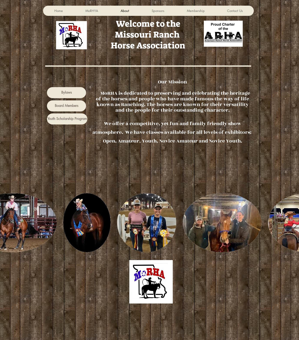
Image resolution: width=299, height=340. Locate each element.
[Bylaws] (66, 92)
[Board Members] (66, 105)
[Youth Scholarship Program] (67, 118)
